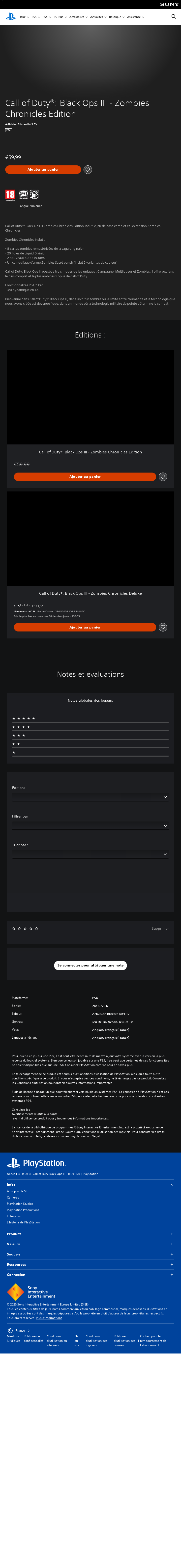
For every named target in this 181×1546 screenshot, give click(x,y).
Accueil (12, 1174)
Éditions (18, 787)
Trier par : (20, 845)
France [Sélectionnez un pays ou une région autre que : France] (19, 1330)
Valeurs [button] (90, 1244)
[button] (90, 965)
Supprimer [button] (160, 928)
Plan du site (77, 1340)
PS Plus (58, 17)
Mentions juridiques (13, 1338)
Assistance (134, 17)
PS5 (34, 17)
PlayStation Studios (20, 1204)
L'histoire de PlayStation (23, 1222)
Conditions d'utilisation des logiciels (96, 1340)
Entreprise (14, 1216)
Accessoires (76, 17)
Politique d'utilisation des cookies (124, 1340)
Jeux (23, 17)
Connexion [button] (90, 1274)
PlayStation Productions (23, 1210)
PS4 (45, 17)
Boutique (115, 17)
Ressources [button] (90, 1264)
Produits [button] (90, 1234)
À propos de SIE (17, 1191)
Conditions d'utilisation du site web (57, 1340)
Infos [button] (90, 1184)
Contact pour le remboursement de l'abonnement (153, 1340)
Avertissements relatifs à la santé (35, 1114)
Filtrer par (20, 816)
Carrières (13, 1197)
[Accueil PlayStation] (10, 17)
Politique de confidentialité (33, 1338)
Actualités (96, 17)
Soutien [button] (90, 1254)
